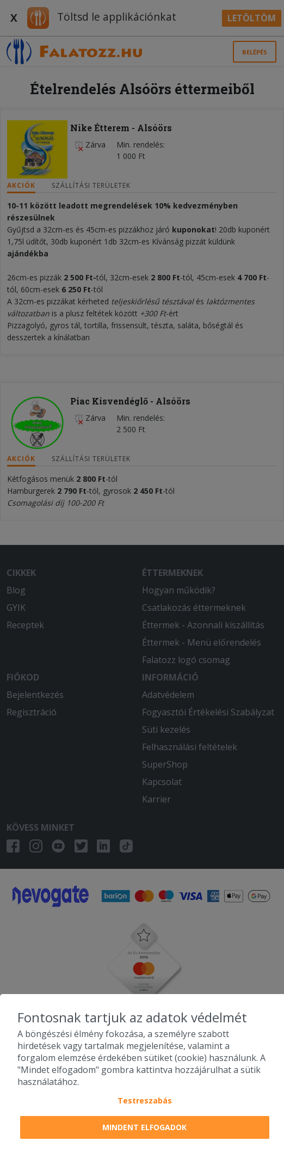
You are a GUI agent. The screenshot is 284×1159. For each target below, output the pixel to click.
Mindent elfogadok (144, 1127)
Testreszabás (145, 1100)
